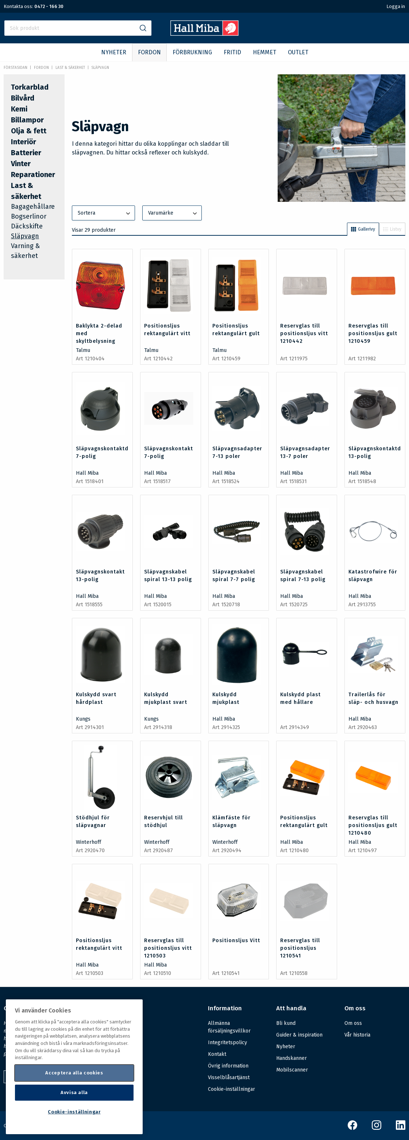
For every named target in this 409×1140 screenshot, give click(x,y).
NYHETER (113, 52)
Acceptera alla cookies (74, 1073)
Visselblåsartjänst (229, 1077)
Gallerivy (363, 229)
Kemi (19, 109)
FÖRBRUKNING (192, 52)
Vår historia (357, 1035)
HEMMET (264, 52)
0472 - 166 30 (48, 6)
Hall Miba (87, 473)
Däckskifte (27, 226)
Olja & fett (28, 130)
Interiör (23, 141)
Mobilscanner (292, 1070)
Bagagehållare (33, 207)
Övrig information (228, 1066)
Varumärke (173, 213)
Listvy (392, 229)
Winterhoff (88, 842)
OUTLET (298, 52)
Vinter (21, 163)
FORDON (149, 52)
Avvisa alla (74, 1092)
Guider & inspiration (299, 1035)
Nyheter (285, 1046)
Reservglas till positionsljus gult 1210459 (372, 333)
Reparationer (33, 174)
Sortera (105, 213)
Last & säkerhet (70, 68)
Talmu (83, 350)
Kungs (83, 719)
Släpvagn (100, 68)
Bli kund (286, 1023)
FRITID (232, 52)
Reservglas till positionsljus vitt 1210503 (168, 948)
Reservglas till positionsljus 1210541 (300, 948)
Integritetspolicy (227, 1042)
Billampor (27, 119)
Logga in (395, 6)
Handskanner (291, 1058)
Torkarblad (30, 87)
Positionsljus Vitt (236, 940)
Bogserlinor (28, 216)
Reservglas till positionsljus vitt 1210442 (304, 333)
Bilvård (22, 98)
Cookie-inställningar (231, 1089)
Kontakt (217, 1054)
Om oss (353, 1023)
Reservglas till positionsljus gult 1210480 (372, 825)
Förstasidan (15, 68)
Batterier (26, 152)
